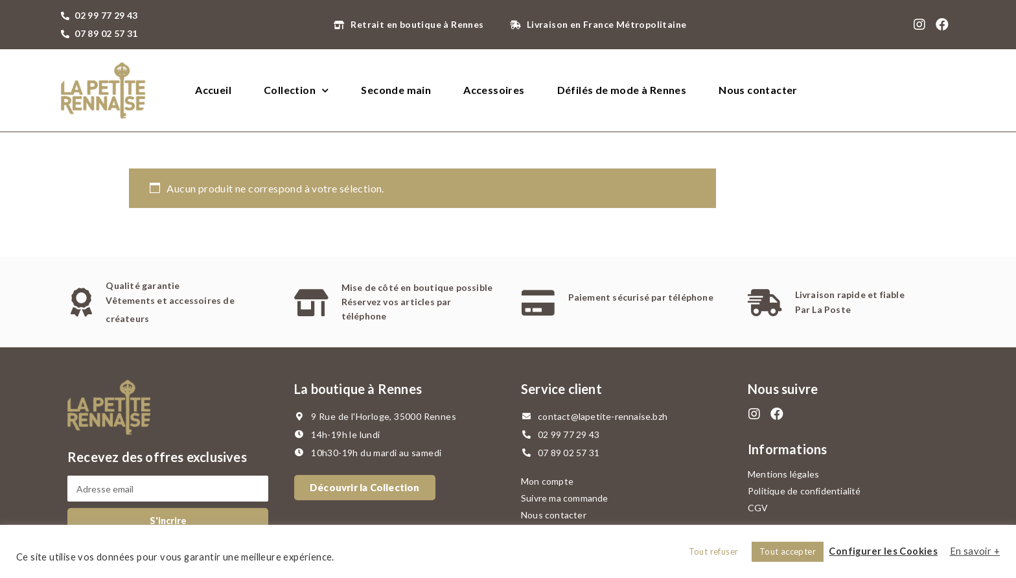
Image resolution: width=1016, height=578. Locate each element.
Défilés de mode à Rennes (622, 90)
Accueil (213, 90)
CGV (758, 507)
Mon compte (547, 481)
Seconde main (396, 90)
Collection (296, 90)
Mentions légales (783, 474)
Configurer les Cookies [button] (883, 551)
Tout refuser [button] (714, 551)
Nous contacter (758, 90)
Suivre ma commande (564, 497)
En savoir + (975, 551)
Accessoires (493, 90)
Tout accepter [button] (787, 551)
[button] (364, 487)
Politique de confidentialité (804, 490)
